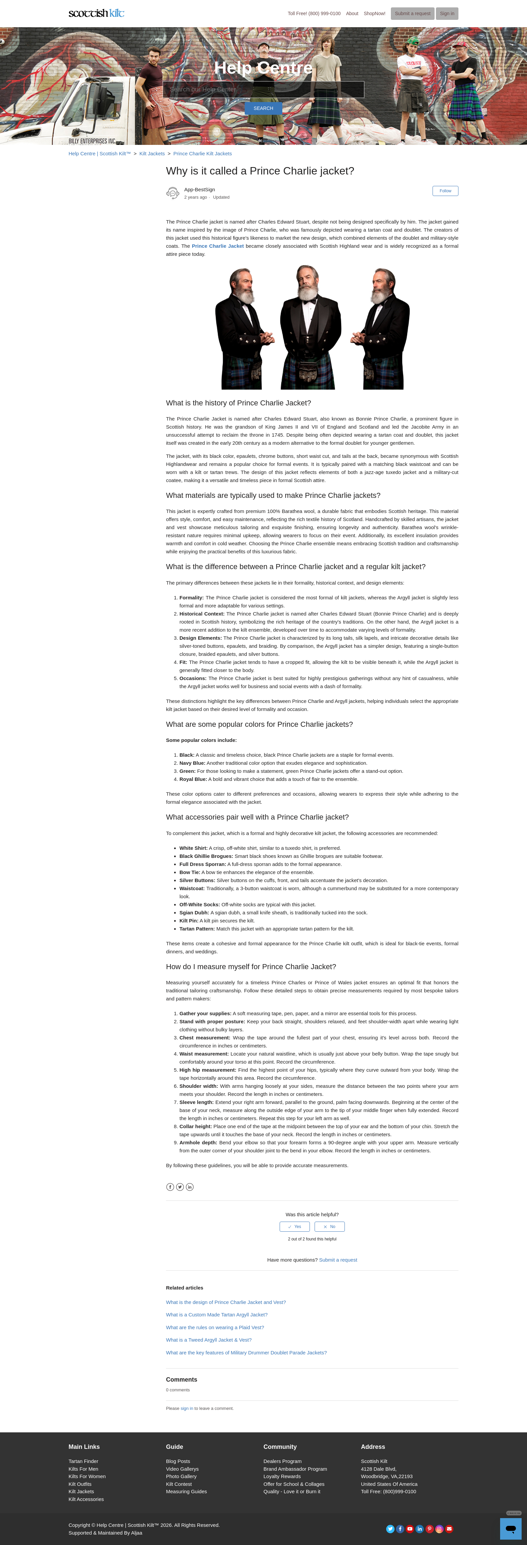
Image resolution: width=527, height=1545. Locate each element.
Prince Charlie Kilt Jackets (202, 153)
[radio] (295, 1227)
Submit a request (413, 13)
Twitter (180, 1187)
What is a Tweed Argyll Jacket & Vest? (209, 1340)
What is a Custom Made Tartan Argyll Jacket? (217, 1314)
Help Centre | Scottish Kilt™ (100, 153)
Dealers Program (282, 1461)
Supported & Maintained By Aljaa (105, 1533)
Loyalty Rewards (282, 1476)
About (352, 13)
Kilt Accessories (86, 1499)
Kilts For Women (87, 1476)
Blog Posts (178, 1461)
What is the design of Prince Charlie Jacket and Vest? (226, 1302)
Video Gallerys (182, 1469)
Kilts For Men (83, 1469)
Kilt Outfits (80, 1484)
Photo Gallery (181, 1476)
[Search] (263, 89)
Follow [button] (445, 191)
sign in (186, 1408)
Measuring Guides (186, 1491)
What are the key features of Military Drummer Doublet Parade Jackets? (246, 1352)
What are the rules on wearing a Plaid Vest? (215, 1327)
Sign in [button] (447, 13)
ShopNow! (375, 13)
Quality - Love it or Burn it (292, 1491)
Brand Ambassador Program (295, 1469)
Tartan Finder (83, 1461)
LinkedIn (190, 1187)
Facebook (170, 1187)
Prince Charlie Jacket (218, 246)
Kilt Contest (179, 1484)
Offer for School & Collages (294, 1484)
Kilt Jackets (152, 153)
